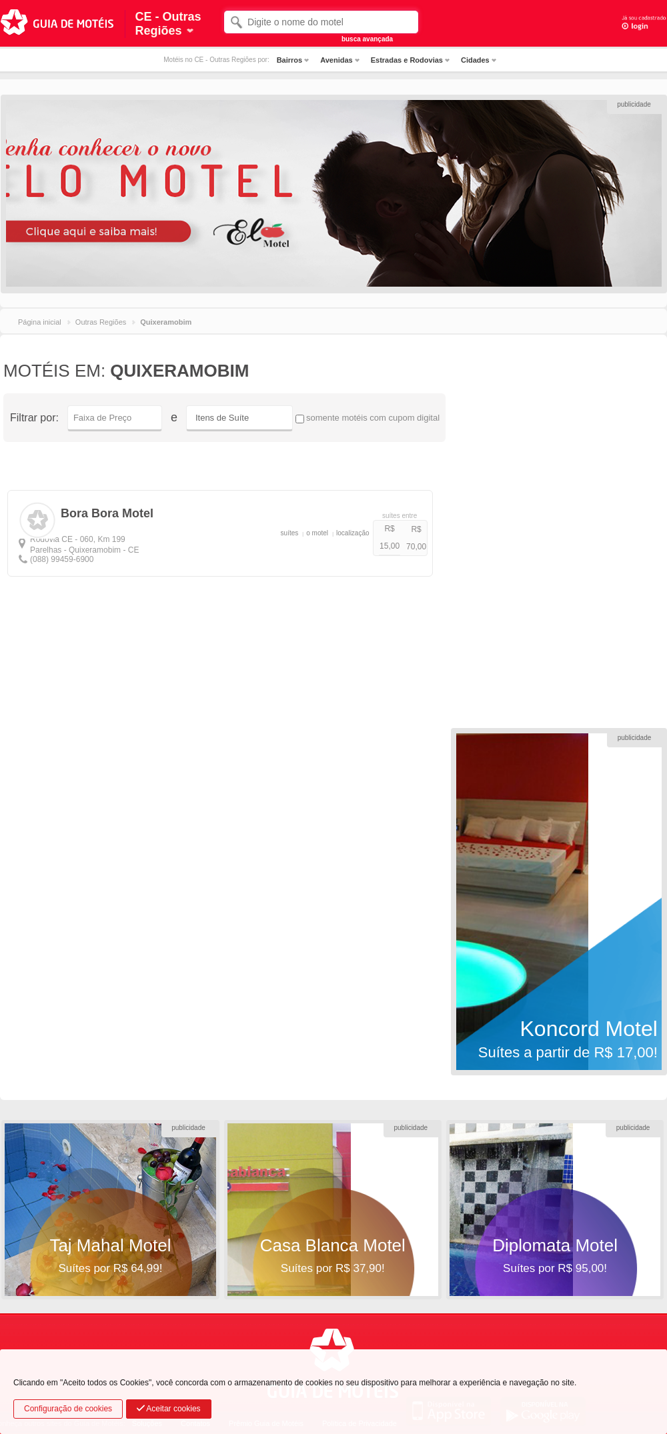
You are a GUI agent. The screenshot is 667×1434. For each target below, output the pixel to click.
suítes (290, 533)
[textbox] (321, 22)
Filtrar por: (34, 417)
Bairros (290, 60)
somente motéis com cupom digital (367, 418)
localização (352, 533)
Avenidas (336, 60)
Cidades (475, 60)
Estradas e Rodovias (407, 60)
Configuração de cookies (68, 1408)
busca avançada (367, 39)
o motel (317, 533)
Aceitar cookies (169, 1408)
